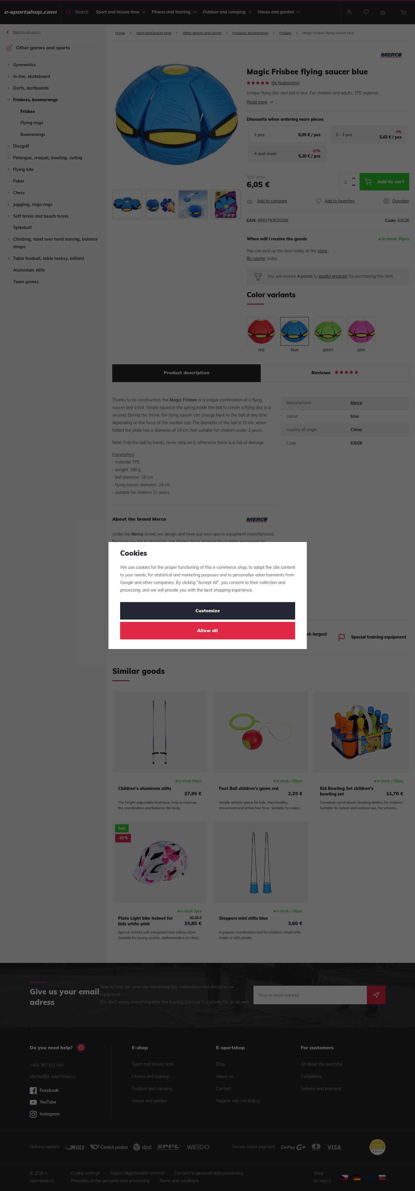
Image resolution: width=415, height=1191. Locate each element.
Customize (207, 611)
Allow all (207, 631)
